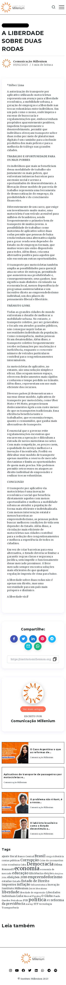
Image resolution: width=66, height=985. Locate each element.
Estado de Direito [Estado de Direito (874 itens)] (35, 881)
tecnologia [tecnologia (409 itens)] (45, 903)
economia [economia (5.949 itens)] (27, 868)
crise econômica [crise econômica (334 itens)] (11, 865)
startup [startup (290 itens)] (29, 904)
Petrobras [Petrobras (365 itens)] (17, 900)
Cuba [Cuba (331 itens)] (23, 865)
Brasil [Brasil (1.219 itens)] (40, 856)
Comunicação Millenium (30, 61)
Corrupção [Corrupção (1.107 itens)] (29, 860)
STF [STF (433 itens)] (36, 903)
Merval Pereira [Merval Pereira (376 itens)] (32, 896)
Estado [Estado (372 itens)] (16, 881)
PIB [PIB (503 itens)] (25, 900)
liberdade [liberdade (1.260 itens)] (10, 892)
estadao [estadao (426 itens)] (7, 881)
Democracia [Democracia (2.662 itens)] (40, 864)
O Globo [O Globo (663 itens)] (47, 896)
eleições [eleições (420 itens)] (48, 873)
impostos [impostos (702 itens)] (9, 884)
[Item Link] (15, 752)
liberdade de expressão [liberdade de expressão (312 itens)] (32, 892)
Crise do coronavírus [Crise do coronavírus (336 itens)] (51, 860)
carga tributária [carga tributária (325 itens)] (55, 856)
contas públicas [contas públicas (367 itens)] (11, 860)
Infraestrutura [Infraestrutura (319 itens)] (39, 885)
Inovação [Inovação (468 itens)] (54, 884)
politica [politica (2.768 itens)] (37, 899)
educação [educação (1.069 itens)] (20, 873)
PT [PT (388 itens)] (48, 900)
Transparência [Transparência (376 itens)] (10, 907)
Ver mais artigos (33, 709)
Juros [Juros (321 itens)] (32, 888)
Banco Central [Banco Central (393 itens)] (26, 856)
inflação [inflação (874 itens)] (23, 884)
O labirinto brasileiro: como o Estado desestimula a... (44, 826)
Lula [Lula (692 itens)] (19, 896)
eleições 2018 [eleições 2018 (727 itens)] (17, 877)
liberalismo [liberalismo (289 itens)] (41, 888)
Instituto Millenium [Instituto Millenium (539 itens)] (15, 888)
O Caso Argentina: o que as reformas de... (45, 751)
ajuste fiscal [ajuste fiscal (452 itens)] (9, 856)
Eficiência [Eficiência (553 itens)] (36, 873)
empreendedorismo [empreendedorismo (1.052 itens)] (45, 877)
